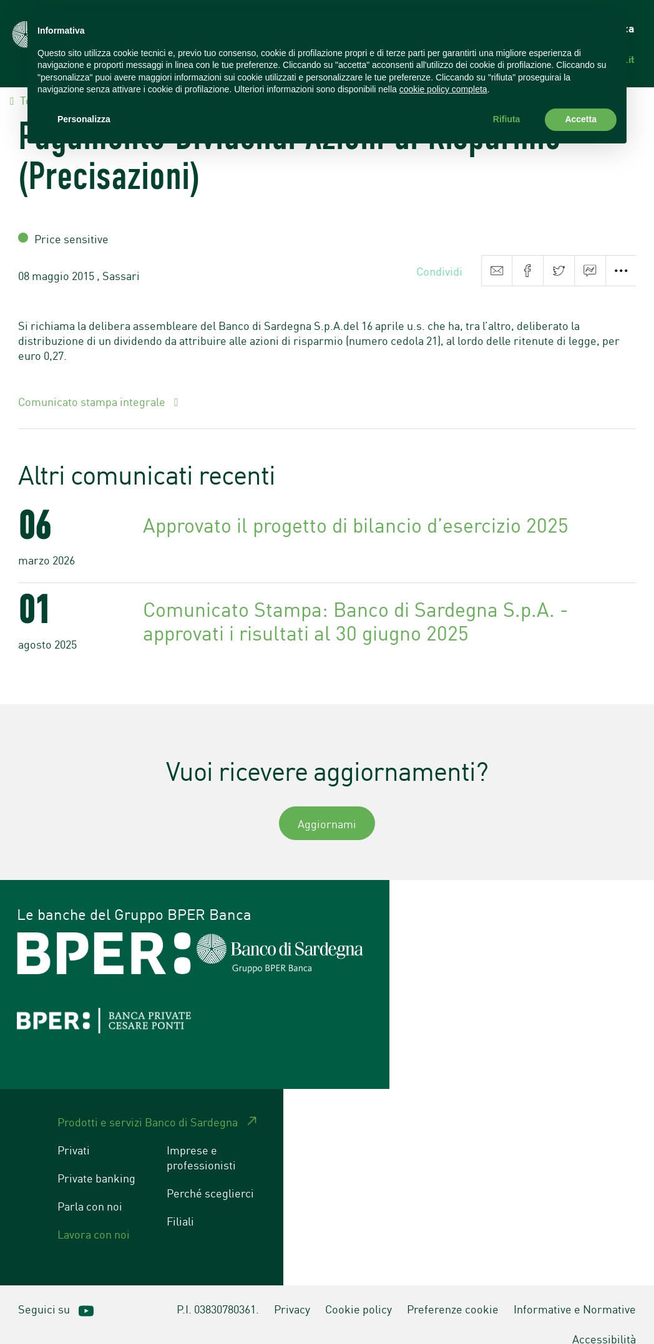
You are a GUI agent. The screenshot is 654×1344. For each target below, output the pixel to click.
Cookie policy (358, 1291)
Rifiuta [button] (506, 119)
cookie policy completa (443, 89)
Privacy (292, 1291)
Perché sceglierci (210, 1175)
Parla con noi (89, 1188)
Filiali (180, 1203)
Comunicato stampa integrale (93, 383)
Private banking (96, 1160)
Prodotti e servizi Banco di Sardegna (147, 1103)
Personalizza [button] (83, 119)
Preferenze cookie (453, 1291)
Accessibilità (604, 1320)
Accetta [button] (581, 119)
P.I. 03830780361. (218, 1291)
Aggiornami (327, 806)
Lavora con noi (93, 1216)
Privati (73, 1131)
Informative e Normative (575, 1291)
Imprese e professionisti (201, 1139)
